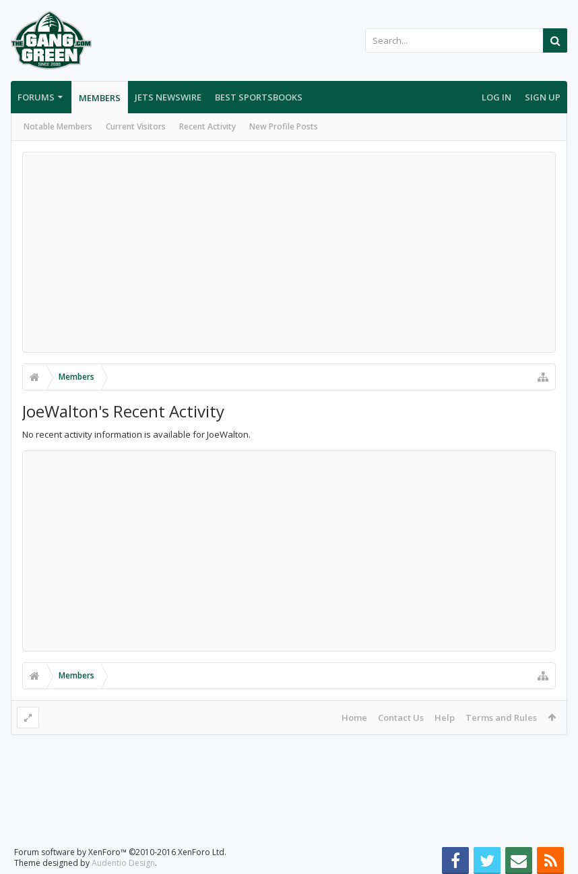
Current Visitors (136, 126)
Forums (36, 97)
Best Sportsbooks (258, 97)
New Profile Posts (283, 126)
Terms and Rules (501, 717)
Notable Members (58, 126)
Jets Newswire (168, 97)
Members (100, 98)
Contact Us (401, 717)
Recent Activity (207, 126)
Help (445, 717)
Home (354, 717)
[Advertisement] (289, 252)
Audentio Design (123, 852)
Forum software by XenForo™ (120, 841)
